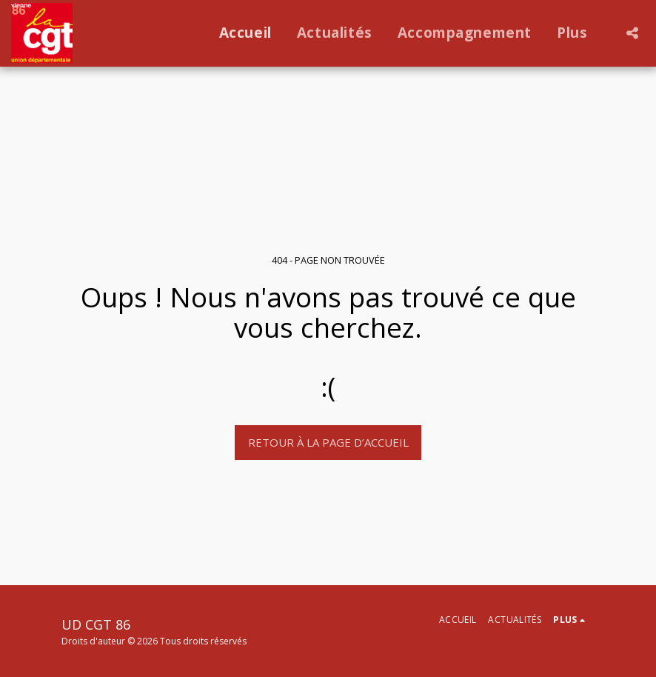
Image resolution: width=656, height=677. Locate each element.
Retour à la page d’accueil (328, 442)
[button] (632, 33)
